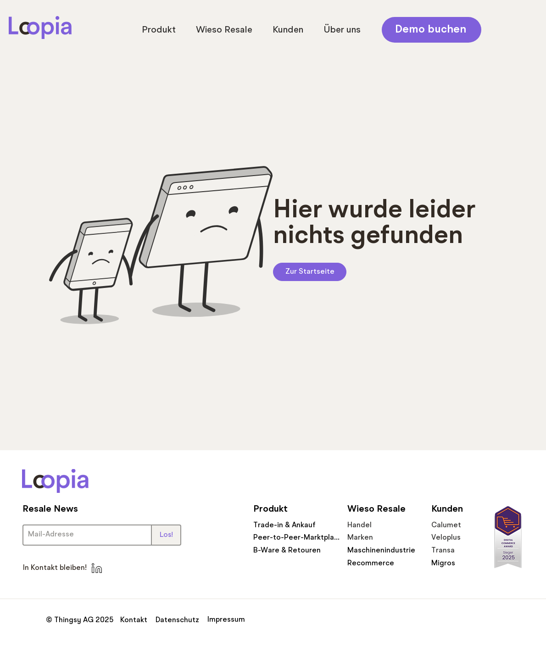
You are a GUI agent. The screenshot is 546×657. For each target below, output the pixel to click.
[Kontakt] (135, 620)
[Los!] (166, 535)
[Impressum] (227, 619)
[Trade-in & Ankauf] (288, 525)
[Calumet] (454, 525)
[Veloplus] (454, 537)
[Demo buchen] (431, 30)
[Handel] (382, 525)
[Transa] (454, 550)
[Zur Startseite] (309, 272)
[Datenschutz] (178, 620)
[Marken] (383, 537)
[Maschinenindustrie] (382, 550)
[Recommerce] (382, 563)
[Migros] (454, 563)
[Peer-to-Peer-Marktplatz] (296, 537)
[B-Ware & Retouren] (288, 550)
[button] (158, 30)
